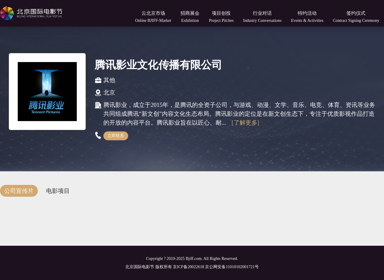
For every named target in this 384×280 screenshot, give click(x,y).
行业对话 (262, 17)
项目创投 (221, 17)
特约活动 (307, 17)
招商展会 (189, 17)
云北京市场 (153, 17)
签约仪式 (356, 17)
